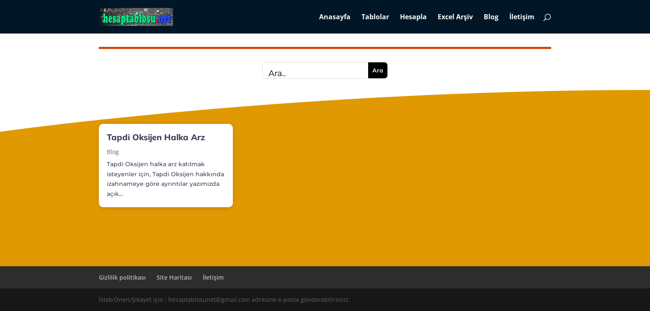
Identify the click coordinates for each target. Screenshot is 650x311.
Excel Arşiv (455, 17)
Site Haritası (174, 277)
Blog (491, 17)
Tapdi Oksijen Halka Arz (156, 137)
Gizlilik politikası (122, 277)
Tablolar (375, 17)
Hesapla (413, 17)
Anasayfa (335, 17)
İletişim (521, 17)
